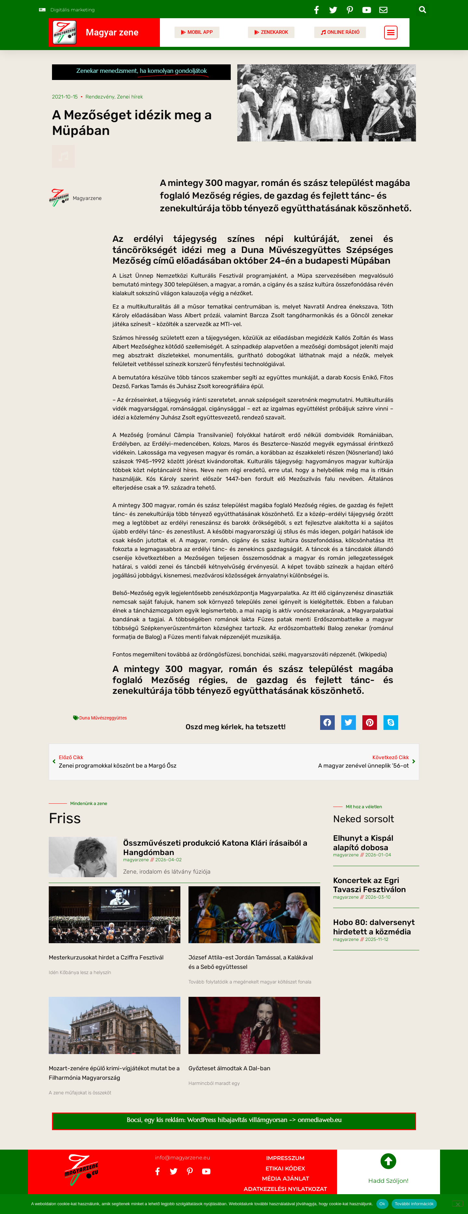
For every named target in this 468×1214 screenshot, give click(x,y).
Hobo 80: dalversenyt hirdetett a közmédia (374, 927)
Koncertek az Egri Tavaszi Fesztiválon (369, 885)
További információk (414, 1203)
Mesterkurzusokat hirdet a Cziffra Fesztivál (106, 957)
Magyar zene (112, 32)
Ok (382, 1203)
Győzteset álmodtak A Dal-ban (229, 1068)
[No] (457, 1204)
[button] (422, 9)
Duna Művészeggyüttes (103, 717)
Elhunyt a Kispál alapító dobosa (363, 843)
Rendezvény (99, 97)
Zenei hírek (130, 97)
